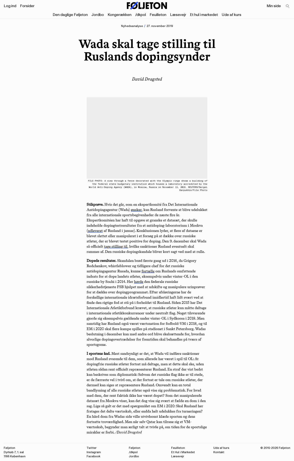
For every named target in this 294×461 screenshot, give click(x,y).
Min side (274, 6)
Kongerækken (119, 14)
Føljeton (134, 448)
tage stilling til (115, 246)
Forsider (27, 6)
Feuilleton (158, 14)
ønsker (136, 209)
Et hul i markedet (204, 14)
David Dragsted (147, 79)
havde (138, 281)
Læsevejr (178, 14)
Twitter (92, 448)
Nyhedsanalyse (132, 26)
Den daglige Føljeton (70, 14)
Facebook (93, 456)
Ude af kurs (231, 14)
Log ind (10, 6)
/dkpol (140, 14)
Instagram (94, 452)
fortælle (148, 271)
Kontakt (218, 452)
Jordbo (98, 14)
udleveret (95, 230)
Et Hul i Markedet (183, 452)
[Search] (287, 6)
